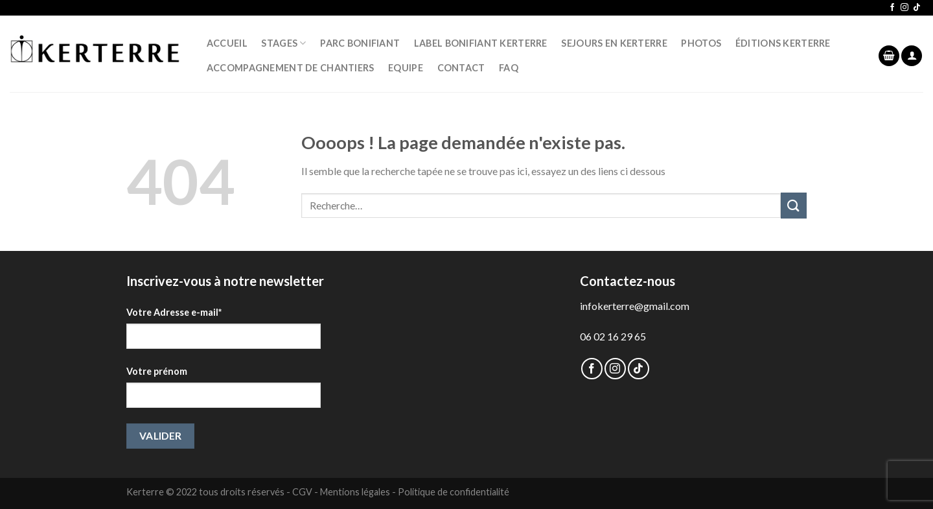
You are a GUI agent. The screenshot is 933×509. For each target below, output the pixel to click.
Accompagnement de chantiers (290, 67)
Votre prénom (156, 371)
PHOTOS (701, 43)
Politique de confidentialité (453, 491)
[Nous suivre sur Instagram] (904, 7)
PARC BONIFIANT (360, 43)
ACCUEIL (227, 43)
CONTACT (461, 67)
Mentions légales (355, 491)
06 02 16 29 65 (613, 336)
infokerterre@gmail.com (634, 306)
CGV (302, 491)
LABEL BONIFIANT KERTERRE (480, 43)
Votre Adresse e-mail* (174, 312)
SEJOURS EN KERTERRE (614, 43)
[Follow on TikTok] (917, 7)
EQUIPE (405, 67)
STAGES (283, 43)
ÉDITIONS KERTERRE (783, 43)
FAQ (508, 67)
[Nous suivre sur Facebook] (892, 7)
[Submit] (794, 205)
